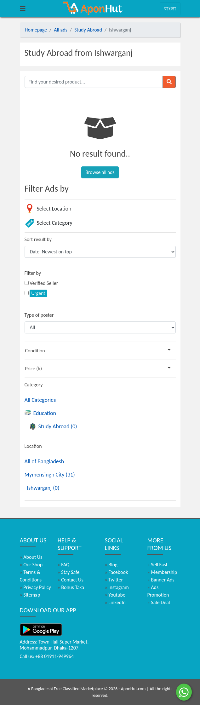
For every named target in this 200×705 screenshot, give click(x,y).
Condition (99, 350)
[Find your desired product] (94, 82)
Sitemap (30, 595)
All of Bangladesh (44, 461)
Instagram (117, 587)
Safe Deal (158, 602)
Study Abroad (88, 30)
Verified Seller (44, 283)
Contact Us (70, 580)
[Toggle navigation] (23, 9)
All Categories (40, 399)
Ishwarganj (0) (43, 487)
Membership (162, 572)
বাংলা (170, 9)
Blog (111, 565)
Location (33, 446)
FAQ (64, 565)
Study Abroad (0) (53, 426)
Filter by (33, 273)
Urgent (38, 293)
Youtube (115, 595)
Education (40, 413)
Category (34, 385)
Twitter (114, 580)
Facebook (116, 572)
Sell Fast (157, 565)
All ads (60, 30)
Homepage (36, 30)
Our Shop (31, 565)
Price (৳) (99, 368)
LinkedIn (115, 602)
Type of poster (39, 315)
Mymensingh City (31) (50, 474)
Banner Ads (160, 580)
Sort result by (38, 239)
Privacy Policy (35, 587)
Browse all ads (99, 172)
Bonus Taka (71, 587)
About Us (31, 557)
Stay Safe (69, 572)
